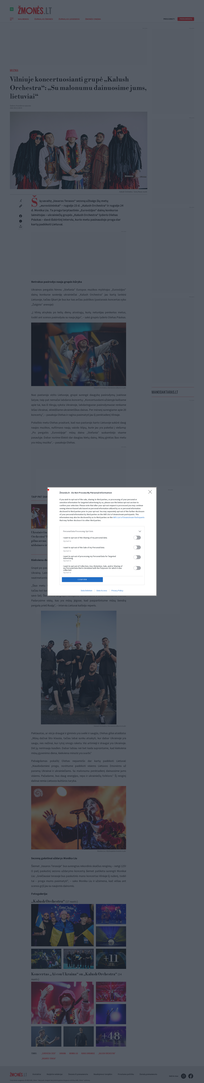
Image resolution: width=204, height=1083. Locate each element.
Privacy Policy (117, 590)
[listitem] (102, 531)
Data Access (102, 590)
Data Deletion (86, 590)
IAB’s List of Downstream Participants (128, 517)
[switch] (137, 537)
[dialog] (102, 541)
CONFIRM (82, 579)
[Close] (151, 492)
